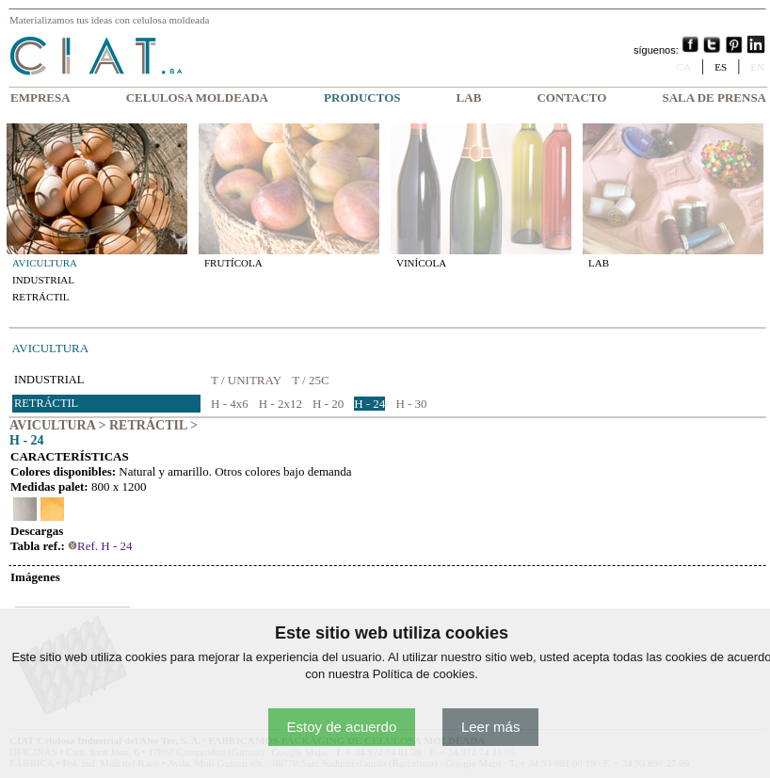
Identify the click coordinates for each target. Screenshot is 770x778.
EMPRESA (40, 97)
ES (720, 67)
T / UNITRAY (246, 380)
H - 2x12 (280, 404)
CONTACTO (571, 97)
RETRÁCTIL (41, 296)
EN (757, 67)
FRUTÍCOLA (233, 262)
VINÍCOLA (421, 262)
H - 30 (410, 404)
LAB (469, 97)
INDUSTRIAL (43, 279)
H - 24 (369, 404)
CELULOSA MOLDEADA (197, 97)
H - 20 (328, 404)
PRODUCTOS (362, 97)
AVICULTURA (44, 262)
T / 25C (310, 380)
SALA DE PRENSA (714, 97)
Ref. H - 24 (100, 546)
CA (684, 67)
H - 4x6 (230, 404)
